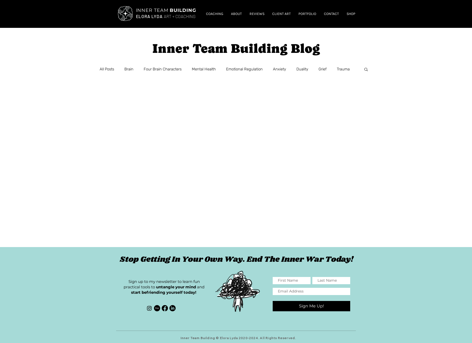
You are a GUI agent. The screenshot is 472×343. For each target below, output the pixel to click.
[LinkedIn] (172, 308)
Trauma (343, 69)
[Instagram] (149, 308)
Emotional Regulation (244, 69)
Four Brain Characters (163, 69)
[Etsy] (157, 308)
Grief (323, 69)
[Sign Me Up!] (311, 306)
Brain (128, 69)
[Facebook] (165, 308)
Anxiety (279, 69)
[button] (366, 69)
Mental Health (204, 69)
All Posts (107, 69)
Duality (302, 69)
